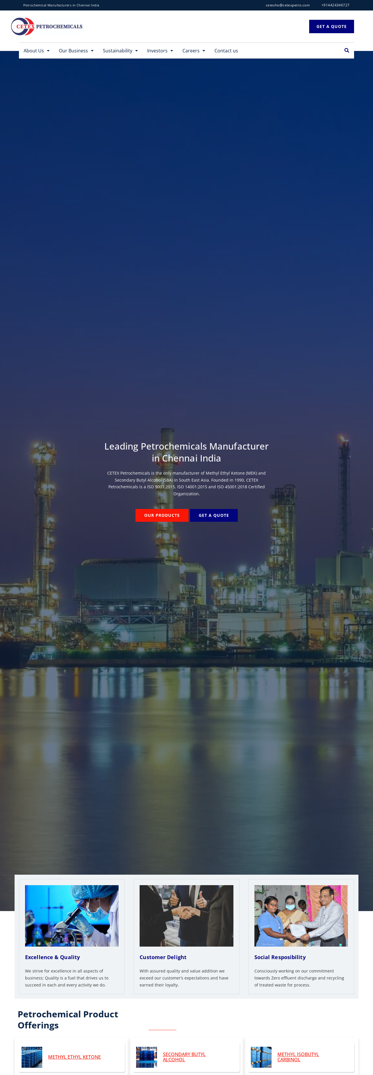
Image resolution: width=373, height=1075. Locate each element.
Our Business (76, 50)
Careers (193, 50)
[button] (36, 50)
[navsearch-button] (347, 50)
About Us (37, 50)
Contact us (226, 50)
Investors (160, 50)
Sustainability (120, 50)
